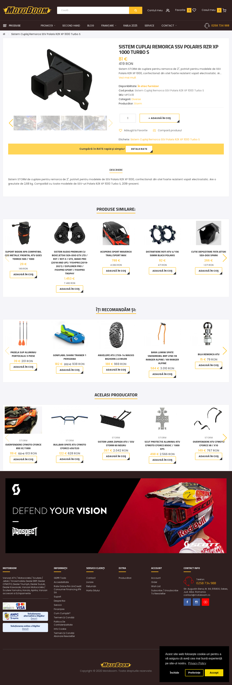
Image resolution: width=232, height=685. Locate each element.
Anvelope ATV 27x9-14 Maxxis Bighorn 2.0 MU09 (116, 357)
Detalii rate (139, 149)
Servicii (58, 604)
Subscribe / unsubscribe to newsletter (164, 592)
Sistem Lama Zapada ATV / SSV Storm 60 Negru (116, 443)
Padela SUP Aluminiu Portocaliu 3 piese (23, 354)
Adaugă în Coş (161, 118)
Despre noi (59, 600)
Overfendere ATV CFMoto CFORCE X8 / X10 (208, 443)
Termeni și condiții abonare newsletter (64, 635)
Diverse (136, 99)
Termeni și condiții (64, 617)
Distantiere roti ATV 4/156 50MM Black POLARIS (162, 253)
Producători (125, 577)
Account (156, 577)
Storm (138, 103)
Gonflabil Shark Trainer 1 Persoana (69, 357)
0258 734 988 (220, 25)
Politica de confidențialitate (63, 623)
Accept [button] (214, 672)
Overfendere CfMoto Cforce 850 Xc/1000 (23, 446)
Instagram (196, 602)
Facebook (187, 602)
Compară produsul (170, 130)
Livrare (89, 582)
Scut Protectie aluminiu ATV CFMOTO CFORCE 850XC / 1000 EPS (162, 445)
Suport (57, 596)
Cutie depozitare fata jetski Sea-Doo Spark (208, 253)
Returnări (91, 586)
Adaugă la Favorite (136, 130)
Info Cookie (60, 628)
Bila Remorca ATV (208, 354)
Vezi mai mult (127, 77)
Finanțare (59, 609)
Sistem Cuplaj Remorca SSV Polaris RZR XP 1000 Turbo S (45, 34)
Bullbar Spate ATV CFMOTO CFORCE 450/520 (69, 446)
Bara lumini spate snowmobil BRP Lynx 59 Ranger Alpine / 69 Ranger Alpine (162, 357)
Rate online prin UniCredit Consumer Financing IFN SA (67, 589)
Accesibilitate (61, 582)
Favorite (180, 10)
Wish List (156, 586)
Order (154, 582)
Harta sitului (93, 590)
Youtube (205, 602)
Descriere (116, 170)
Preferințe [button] (194, 672)
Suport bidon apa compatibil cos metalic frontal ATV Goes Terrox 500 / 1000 (23, 255)
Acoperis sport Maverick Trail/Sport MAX (116, 253)
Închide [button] (174, 672)
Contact (91, 577)
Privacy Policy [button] (197, 663)
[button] (11, 123)
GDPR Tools (60, 577)
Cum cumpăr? (62, 613)
